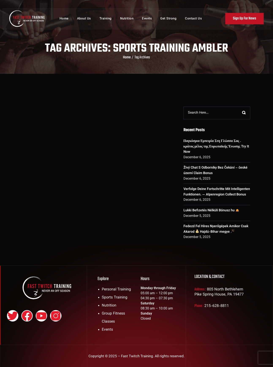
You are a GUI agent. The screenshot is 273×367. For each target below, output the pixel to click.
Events (147, 18)
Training (105, 18)
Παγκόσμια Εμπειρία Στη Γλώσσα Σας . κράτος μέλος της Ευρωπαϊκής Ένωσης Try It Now (216, 147)
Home (64, 18)
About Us (84, 18)
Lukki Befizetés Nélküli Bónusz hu (211, 210)
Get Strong (168, 18)
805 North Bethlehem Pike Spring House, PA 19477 (219, 292)
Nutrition (127, 18)
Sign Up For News (244, 19)
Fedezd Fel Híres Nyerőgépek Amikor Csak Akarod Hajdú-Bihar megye (215, 229)
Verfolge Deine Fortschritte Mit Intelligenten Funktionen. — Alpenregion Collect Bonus (216, 192)
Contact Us (193, 18)
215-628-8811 (217, 306)
